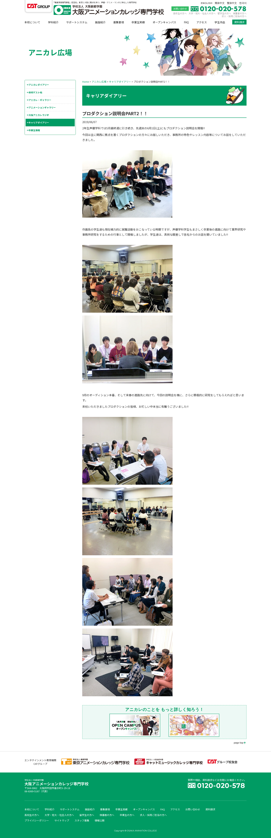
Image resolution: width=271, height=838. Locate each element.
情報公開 (99, 820)
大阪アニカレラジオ (39, 115)
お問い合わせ (180, 8)
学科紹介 (53, 22)
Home (85, 81)
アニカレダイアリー (39, 84)
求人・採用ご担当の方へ (234, 16)
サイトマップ (61, 820)
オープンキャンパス (164, 22)
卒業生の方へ (127, 815)
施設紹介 (100, 22)
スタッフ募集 (82, 820)
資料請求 (239, 22)
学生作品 (220, 22)
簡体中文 (220, 3)
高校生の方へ (180, 13)
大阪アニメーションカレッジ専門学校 (56, 782)
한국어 (243, 3)
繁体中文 (232, 3)
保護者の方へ (240, 13)
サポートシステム (76, 22)
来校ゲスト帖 (35, 92)
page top (237, 743)
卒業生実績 (138, 22)
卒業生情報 (34, 130)
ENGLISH (206, 3)
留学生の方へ (224, 13)
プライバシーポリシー (36, 820)
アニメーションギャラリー (42, 107)
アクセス (201, 22)
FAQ (186, 22)
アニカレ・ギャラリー (40, 99)
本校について (32, 22)
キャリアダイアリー (39, 122)
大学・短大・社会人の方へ (202, 13)
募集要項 (118, 22)
